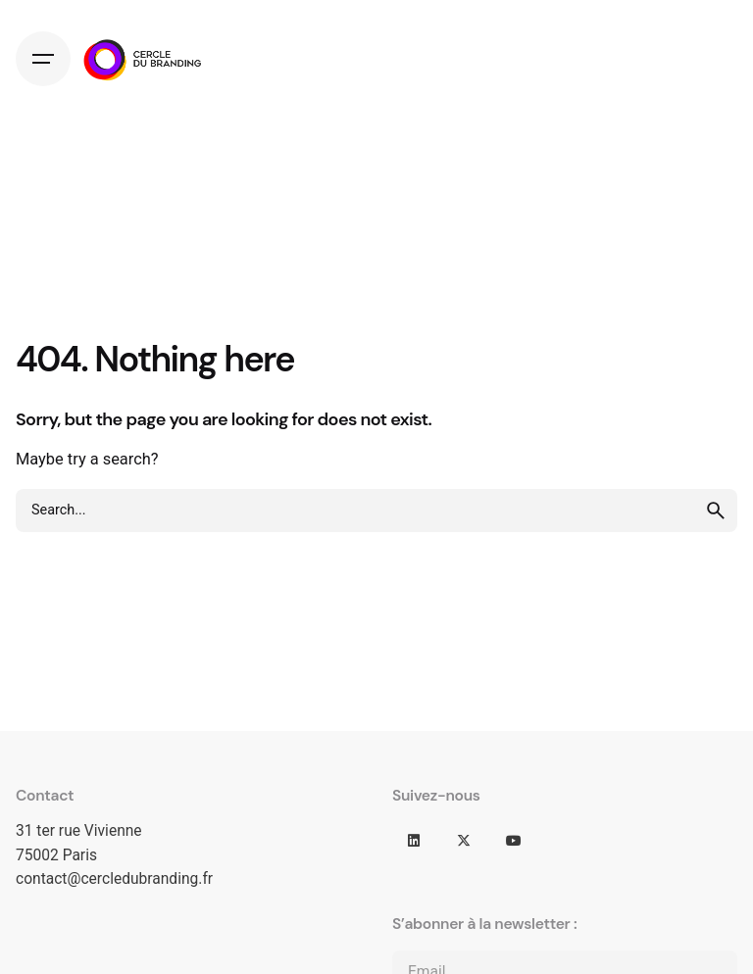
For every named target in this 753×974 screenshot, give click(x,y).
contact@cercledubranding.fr (114, 879)
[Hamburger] (43, 58)
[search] (715, 510)
